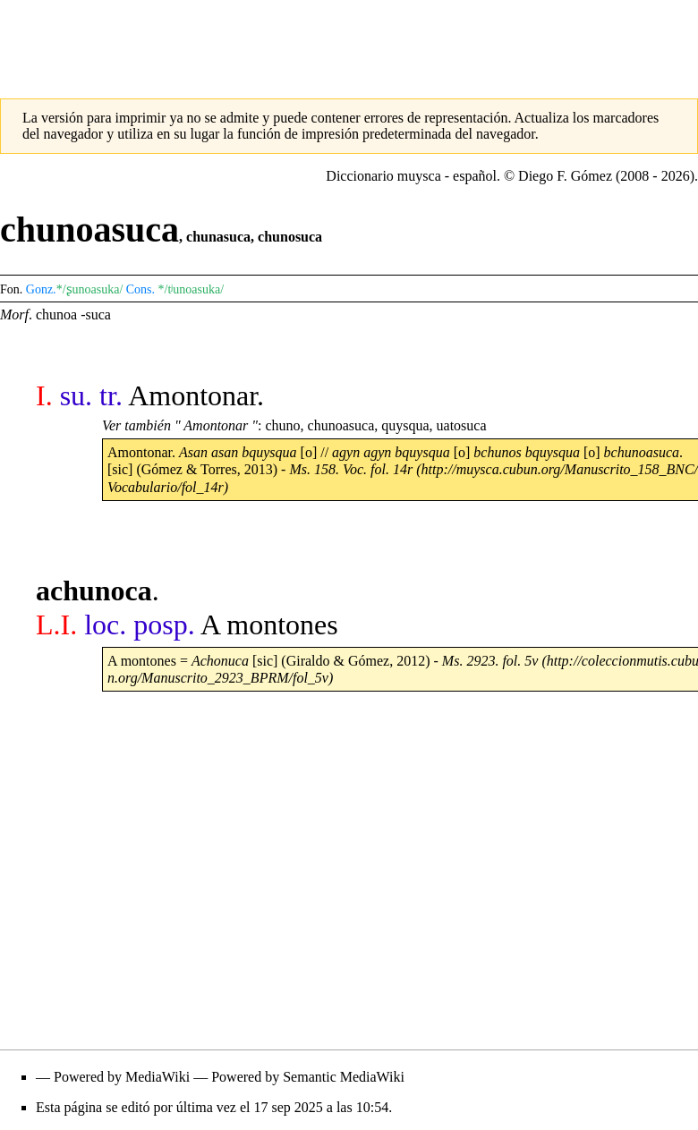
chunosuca (290, 236)
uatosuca (462, 425)
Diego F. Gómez (565, 175)
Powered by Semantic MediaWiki (307, 1076)
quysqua (405, 425)
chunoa (56, 314)
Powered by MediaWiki (122, 1076)
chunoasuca (341, 425)
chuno (282, 425)
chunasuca (218, 236)
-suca (96, 314)
